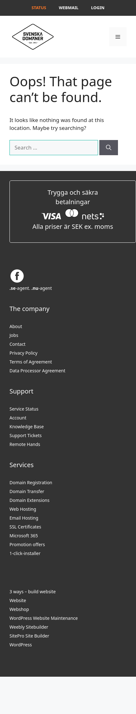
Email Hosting (23, 518)
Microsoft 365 (23, 536)
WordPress (20, 645)
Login (97, 7)
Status (39, 7)
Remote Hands (24, 444)
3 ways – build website (32, 592)
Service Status (23, 409)
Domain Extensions (29, 500)
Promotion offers (27, 544)
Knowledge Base (26, 427)
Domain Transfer (26, 491)
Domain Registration (30, 482)
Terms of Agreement (30, 362)
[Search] (108, 147)
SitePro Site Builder (29, 636)
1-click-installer (24, 553)
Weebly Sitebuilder (28, 627)
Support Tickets (25, 435)
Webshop (19, 609)
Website (17, 600)
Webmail (68, 7)
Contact (17, 344)
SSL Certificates (25, 527)
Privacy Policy (23, 353)
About (15, 326)
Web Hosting (22, 509)
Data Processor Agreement (37, 371)
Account (17, 418)
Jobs (13, 335)
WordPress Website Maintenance (43, 618)
